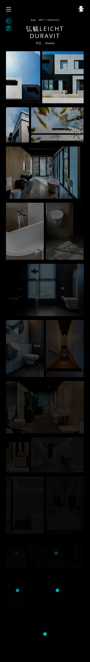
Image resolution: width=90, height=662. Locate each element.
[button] (8, 9)
